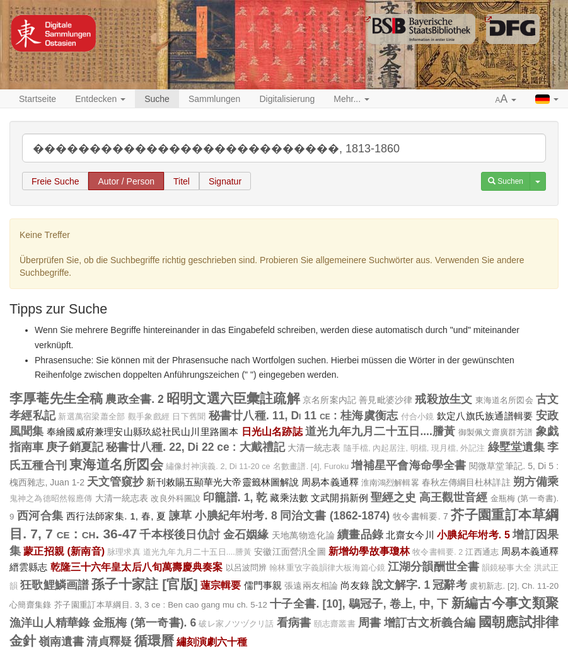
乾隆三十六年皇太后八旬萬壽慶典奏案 (136, 566)
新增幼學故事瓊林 (369, 551)
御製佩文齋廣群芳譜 (495, 432)
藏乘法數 (289, 497)
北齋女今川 (410, 535)
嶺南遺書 (61, 641)
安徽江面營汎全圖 (289, 552)
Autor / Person (126, 181)
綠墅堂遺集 (516, 447)
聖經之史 (394, 497)
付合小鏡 (417, 416)
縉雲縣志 (28, 567)
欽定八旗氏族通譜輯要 (485, 416)
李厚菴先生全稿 (56, 398)
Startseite (37, 99)
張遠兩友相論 (311, 586)
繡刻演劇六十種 (212, 641)
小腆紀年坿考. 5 (473, 534)
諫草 (180, 515)
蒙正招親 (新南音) (64, 551)
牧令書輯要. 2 (437, 552)
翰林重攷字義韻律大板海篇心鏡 (327, 568)
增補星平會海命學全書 (408, 465)
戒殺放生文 (443, 399)
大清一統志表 (314, 448)
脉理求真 (124, 552)
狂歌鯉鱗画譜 (54, 585)
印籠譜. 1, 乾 (235, 497)
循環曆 (154, 640)
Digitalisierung (287, 99)
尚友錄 (354, 585)
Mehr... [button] (351, 99)
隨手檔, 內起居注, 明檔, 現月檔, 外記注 (414, 448)
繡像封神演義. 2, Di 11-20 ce (218, 466)
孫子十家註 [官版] (144, 584)
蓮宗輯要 (220, 585)
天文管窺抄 (115, 481)
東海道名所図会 (504, 400)
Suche (157, 99)
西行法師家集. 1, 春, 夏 (116, 516)
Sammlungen (214, 99)
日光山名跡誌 (272, 431)
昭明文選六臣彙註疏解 (233, 398)
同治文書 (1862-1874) (335, 515)
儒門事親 (263, 585)
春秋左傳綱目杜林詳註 (466, 482)
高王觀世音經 (453, 497)
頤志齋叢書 (335, 624)
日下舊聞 (189, 416)
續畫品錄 (360, 534)
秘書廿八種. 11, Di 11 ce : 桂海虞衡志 (303, 415)
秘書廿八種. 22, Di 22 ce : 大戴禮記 (195, 447)
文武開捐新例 (339, 497)
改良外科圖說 (175, 498)
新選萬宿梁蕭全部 (91, 416)
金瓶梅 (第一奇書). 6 (144, 622)
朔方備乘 (536, 481)
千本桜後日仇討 (179, 534)
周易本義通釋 (330, 482)
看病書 (294, 622)
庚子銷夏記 (74, 447)
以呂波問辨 (246, 567)
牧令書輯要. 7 (420, 516)
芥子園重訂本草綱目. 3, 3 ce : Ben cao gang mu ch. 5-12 (160, 604)
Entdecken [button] (100, 99)
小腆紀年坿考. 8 (236, 515)
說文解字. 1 (401, 585)
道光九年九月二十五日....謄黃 (380, 431)
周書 (369, 622)
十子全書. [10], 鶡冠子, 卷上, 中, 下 (359, 604)
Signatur (225, 181)
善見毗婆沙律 (385, 400)
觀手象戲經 (149, 416)
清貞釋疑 (109, 641)
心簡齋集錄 (30, 604)
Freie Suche (55, 181)
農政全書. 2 (134, 399)
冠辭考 (449, 585)
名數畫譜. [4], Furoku (311, 466)
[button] (506, 99)
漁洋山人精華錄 (49, 622)
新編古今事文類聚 (505, 603)
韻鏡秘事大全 (506, 568)
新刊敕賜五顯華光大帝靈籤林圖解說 (222, 482)
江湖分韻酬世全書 (433, 566)
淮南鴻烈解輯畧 (390, 482)
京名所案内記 (329, 400)
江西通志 (482, 552)
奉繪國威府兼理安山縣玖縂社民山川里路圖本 (143, 431)
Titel (181, 181)
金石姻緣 (246, 534)
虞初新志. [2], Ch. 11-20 (514, 586)
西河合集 (40, 515)
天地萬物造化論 (303, 535)
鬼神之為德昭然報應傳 (50, 498)
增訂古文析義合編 (430, 622)
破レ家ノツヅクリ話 (236, 624)
